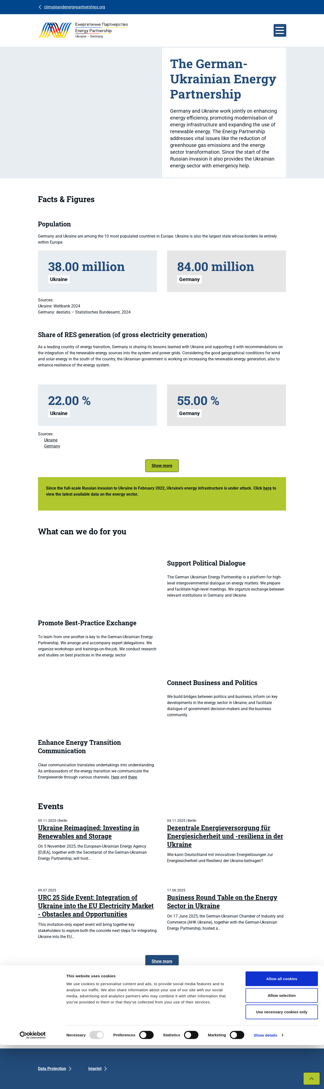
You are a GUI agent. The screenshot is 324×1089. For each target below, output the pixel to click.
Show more (162, 465)
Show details (265, 1079)
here (267, 488)
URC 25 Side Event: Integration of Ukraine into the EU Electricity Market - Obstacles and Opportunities (96, 905)
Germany (52, 446)
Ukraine (50, 440)
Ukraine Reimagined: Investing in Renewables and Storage (88, 832)
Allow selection (282, 1039)
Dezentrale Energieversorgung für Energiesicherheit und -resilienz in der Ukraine (225, 836)
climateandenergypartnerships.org (74, 7)
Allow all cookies (281, 1022)
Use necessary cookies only (282, 1056)
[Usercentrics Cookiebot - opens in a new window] (33, 1079)
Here (115, 777)
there (132, 777)
